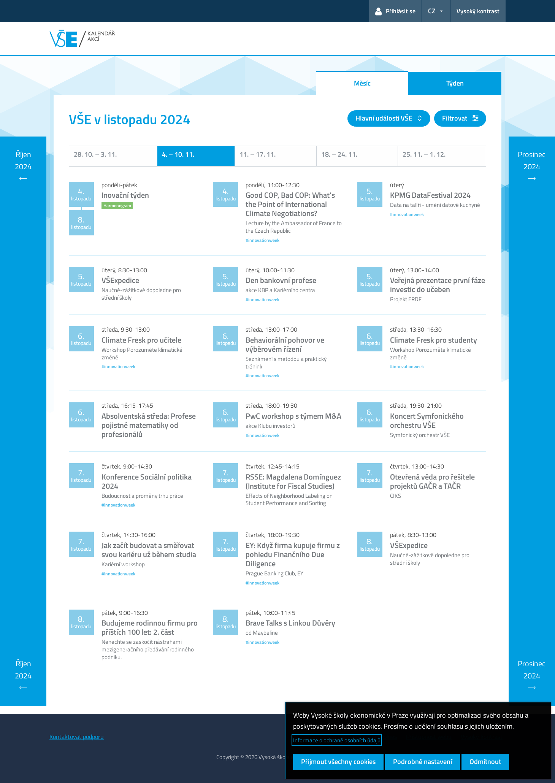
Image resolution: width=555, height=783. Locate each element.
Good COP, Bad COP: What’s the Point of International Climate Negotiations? (290, 204)
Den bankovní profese (281, 280)
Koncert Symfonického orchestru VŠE (427, 420)
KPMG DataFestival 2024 (430, 195)
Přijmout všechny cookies (338, 761)
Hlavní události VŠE (384, 118)
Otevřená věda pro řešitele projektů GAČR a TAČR (432, 481)
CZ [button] (432, 11)
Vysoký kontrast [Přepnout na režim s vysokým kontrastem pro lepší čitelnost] (478, 11)
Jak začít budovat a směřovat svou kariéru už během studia (148, 549)
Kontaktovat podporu (76, 736)
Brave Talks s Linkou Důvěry (290, 623)
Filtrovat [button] (460, 118)
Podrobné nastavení (422, 761)
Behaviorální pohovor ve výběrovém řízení (285, 344)
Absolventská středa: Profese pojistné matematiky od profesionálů (148, 425)
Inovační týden (125, 195)
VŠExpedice (120, 280)
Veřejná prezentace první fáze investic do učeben (437, 284)
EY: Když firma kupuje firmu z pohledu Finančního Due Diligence (293, 554)
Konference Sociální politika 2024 (146, 481)
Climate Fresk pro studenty (433, 340)
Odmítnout (485, 761)
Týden (455, 83)
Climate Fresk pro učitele (141, 340)
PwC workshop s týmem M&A (293, 416)
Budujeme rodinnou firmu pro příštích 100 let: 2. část (149, 627)
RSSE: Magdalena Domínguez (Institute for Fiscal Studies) (293, 481)
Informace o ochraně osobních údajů (337, 740)
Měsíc (362, 83)
